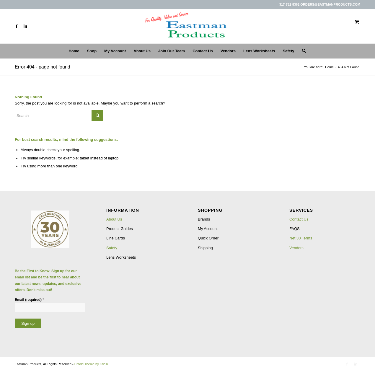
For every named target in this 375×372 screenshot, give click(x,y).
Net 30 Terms (300, 238)
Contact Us (298, 219)
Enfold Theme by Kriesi (91, 364)
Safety (111, 248)
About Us (114, 219)
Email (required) (29, 299)
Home (329, 67)
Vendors (296, 248)
